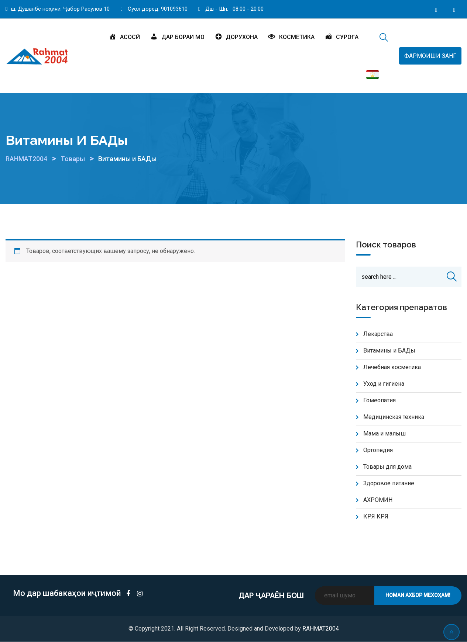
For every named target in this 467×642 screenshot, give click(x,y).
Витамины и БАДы (389, 350)
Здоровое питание (388, 483)
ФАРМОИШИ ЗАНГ (430, 55)
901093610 (174, 9)
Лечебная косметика (392, 367)
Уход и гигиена (383, 384)
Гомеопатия (379, 400)
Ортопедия (378, 450)
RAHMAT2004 (320, 628)
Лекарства (378, 334)
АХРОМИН (377, 500)
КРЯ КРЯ (375, 516)
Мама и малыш (384, 433)
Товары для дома (387, 467)
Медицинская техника (393, 417)
